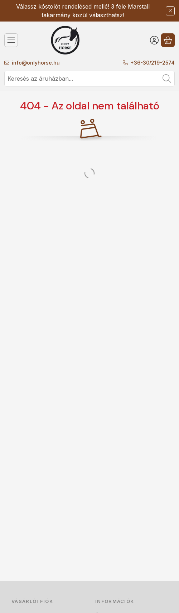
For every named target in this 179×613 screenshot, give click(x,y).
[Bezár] (170, 10)
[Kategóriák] (11, 40)
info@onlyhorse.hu (36, 63)
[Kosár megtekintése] (168, 40)
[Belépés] (154, 40)
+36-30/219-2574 (152, 63)
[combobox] (89, 78)
